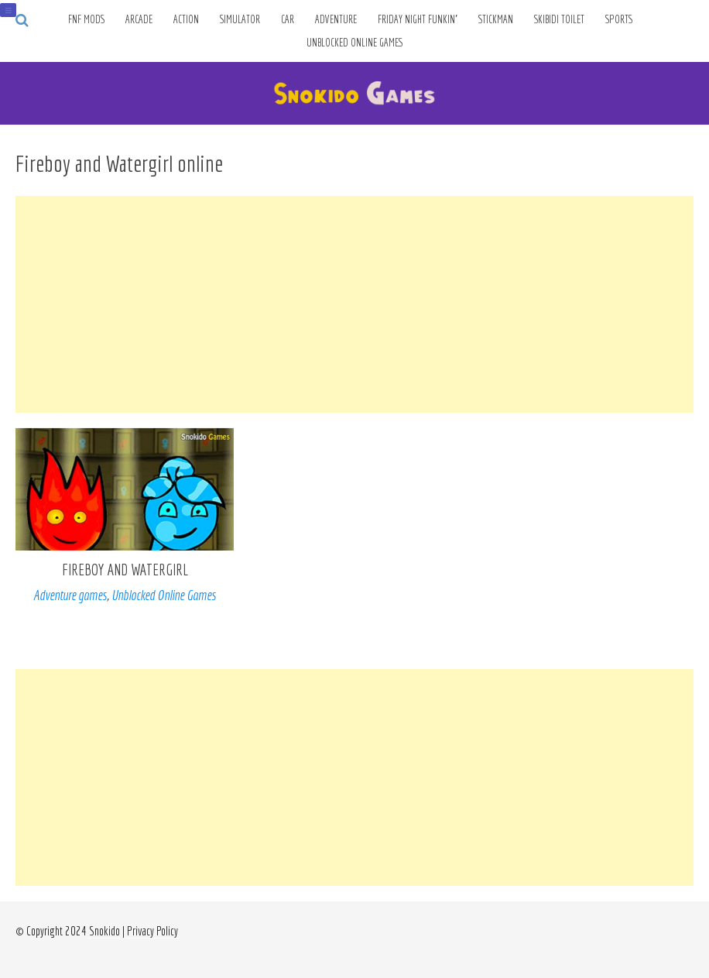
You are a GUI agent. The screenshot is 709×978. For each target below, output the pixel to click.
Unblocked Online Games (355, 42)
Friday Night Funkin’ (417, 19)
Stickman (495, 19)
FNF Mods (86, 19)
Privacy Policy (152, 931)
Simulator (240, 19)
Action (186, 19)
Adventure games (70, 595)
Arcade (138, 19)
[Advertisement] (354, 304)
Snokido (104, 931)
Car (287, 19)
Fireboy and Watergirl (125, 569)
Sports (618, 19)
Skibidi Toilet (559, 19)
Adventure (336, 19)
